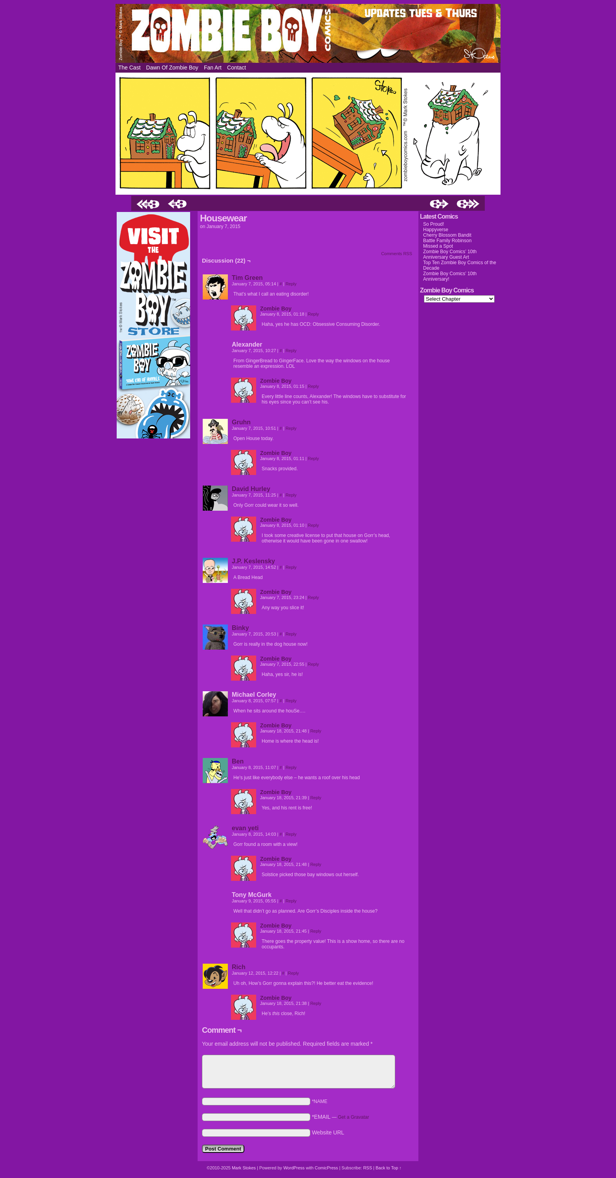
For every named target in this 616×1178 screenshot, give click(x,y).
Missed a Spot (438, 246)
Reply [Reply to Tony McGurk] (291, 901)
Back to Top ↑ (389, 1167)
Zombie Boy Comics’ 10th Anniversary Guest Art (450, 254)
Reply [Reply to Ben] (291, 767)
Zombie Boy (308, 33)
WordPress (293, 1167)
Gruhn (241, 422)
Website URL (328, 1132)
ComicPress (326, 1167)
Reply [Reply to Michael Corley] (291, 700)
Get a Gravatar (353, 1117)
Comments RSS (396, 253)
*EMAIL (340, 1117)
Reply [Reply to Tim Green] (291, 283)
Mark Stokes (244, 1167)
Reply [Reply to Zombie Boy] (313, 314)
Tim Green (247, 277)
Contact (236, 67)
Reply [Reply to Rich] (293, 973)
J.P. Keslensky (253, 561)
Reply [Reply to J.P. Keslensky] (291, 567)
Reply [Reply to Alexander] (291, 350)
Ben (238, 761)
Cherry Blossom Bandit (447, 235)
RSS (367, 1167)
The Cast (129, 67)
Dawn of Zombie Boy (172, 67)
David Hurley (251, 489)
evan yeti (245, 828)
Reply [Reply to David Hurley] (291, 495)
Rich (239, 967)
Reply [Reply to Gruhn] (291, 428)
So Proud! (433, 224)
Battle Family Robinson (447, 240)
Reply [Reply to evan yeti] (291, 834)
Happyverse (435, 229)
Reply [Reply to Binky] (291, 634)
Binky (240, 628)
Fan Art (213, 67)
